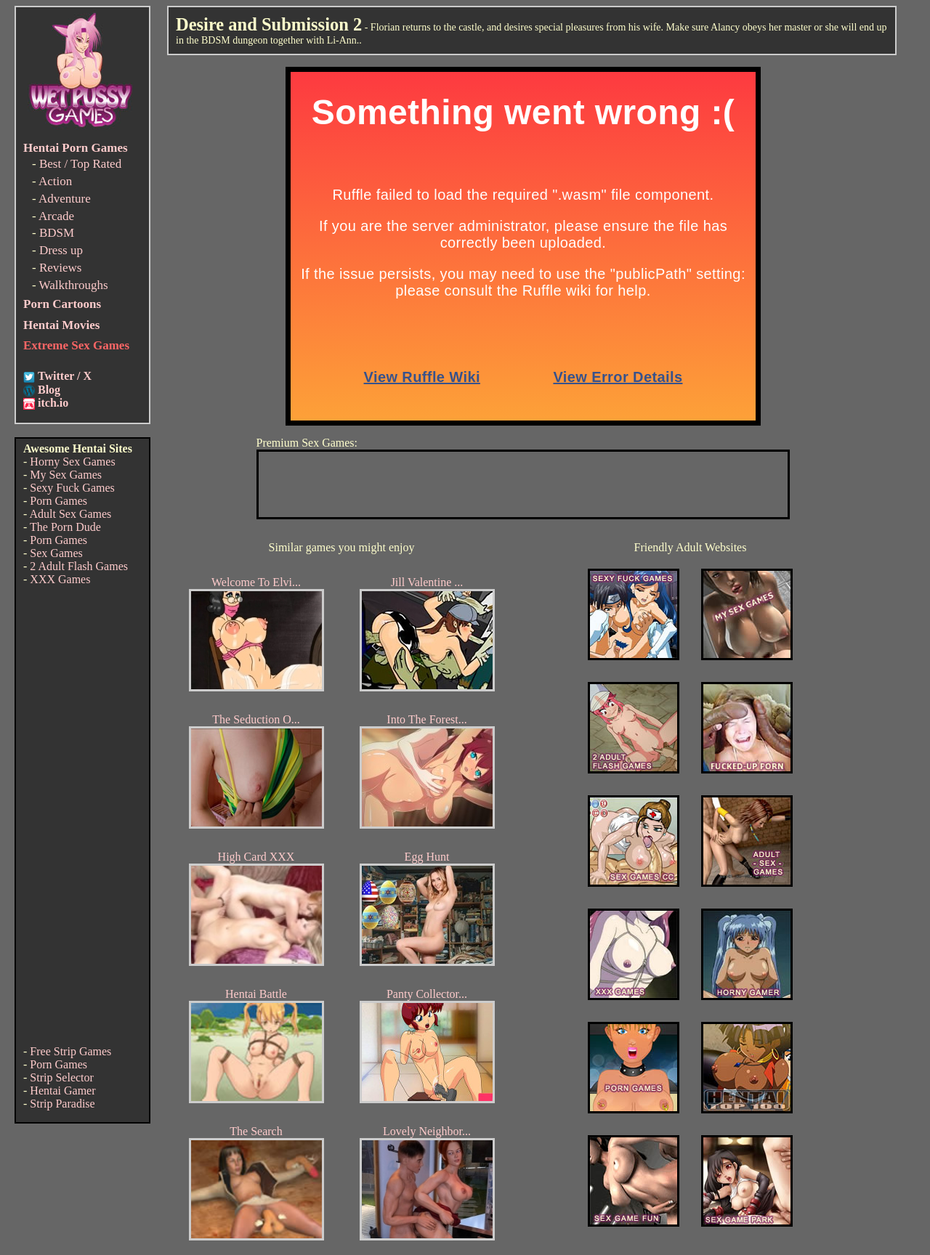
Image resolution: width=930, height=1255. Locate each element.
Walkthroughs (73, 285)
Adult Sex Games (70, 514)
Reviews (60, 268)
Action (55, 181)
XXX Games (60, 579)
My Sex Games (66, 474)
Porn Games (58, 501)
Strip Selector (62, 1077)
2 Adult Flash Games (79, 566)
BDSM (56, 233)
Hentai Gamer (62, 1090)
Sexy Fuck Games (72, 488)
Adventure (65, 199)
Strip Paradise (62, 1103)
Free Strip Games (70, 1051)
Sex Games (56, 553)
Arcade (56, 216)
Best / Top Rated (80, 164)
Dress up (61, 250)
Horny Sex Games (72, 461)
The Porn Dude (65, 527)
